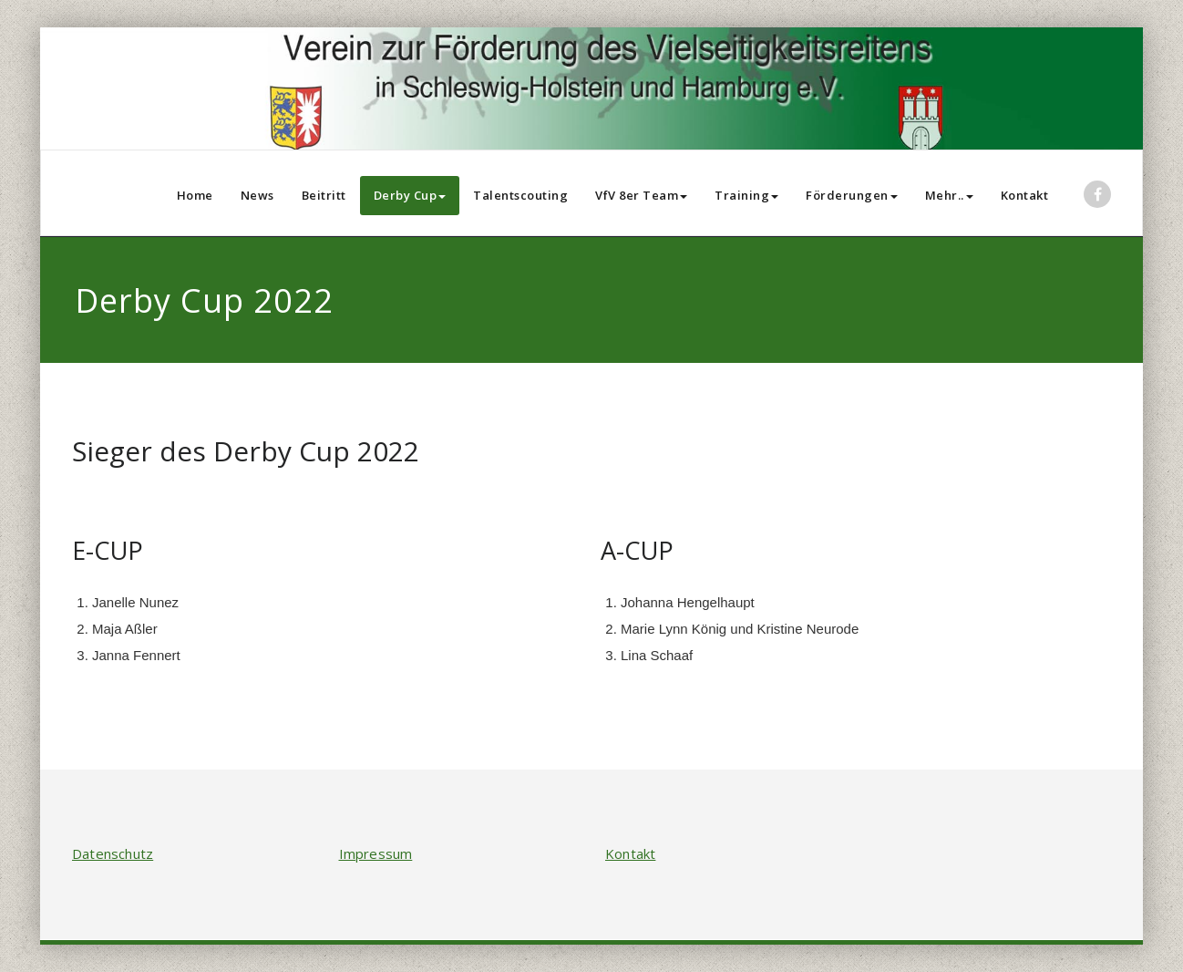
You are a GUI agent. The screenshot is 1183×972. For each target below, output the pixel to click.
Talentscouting (520, 195)
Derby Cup (410, 195)
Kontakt (1025, 195)
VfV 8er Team (641, 195)
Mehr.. (949, 195)
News (257, 195)
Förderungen (852, 195)
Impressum (376, 853)
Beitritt (324, 195)
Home (195, 195)
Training (746, 195)
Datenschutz (112, 853)
